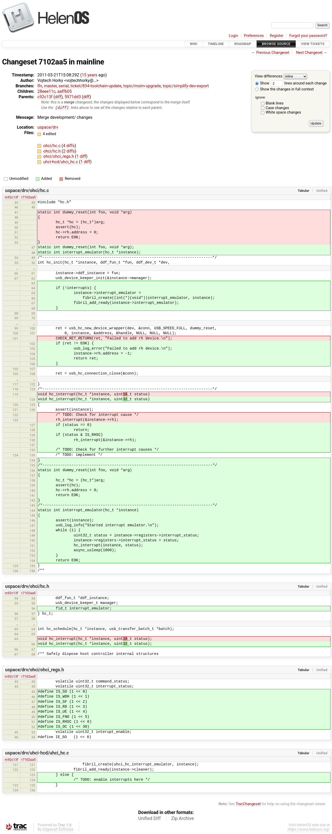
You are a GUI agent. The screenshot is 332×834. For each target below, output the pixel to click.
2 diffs (69, 151)
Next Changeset (309, 52)
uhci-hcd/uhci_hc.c (61, 162)
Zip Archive (182, 818)
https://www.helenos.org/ (309, 830)
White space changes (283, 112)
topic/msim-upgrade (142, 85)
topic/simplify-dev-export (186, 85)
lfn (39, 85)
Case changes (277, 108)
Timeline (216, 44)
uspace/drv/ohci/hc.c (27, 190)
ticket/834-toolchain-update (96, 85)
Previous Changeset (272, 52)
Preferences (254, 36)
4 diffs (69, 145)
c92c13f (44, 96)
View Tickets (312, 44)
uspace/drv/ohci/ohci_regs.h (34, 670)
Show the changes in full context (284, 89)
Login (233, 36)
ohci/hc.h (52, 151)
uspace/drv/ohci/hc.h (27, 586)
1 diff (81, 156)
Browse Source (276, 44)
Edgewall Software (58, 830)
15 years (89, 75)
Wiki (193, 44)
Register (276, 36)
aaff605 (64, 91)
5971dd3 (73, 96)
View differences (268, 76)
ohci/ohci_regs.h (59, 156)
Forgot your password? (308, 36)
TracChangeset (248, 804)
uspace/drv (47, 127)
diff (58, 96)
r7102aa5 (28, 197)
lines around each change (299, 83)
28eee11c (46, 91)
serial (64, 85)
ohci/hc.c (52, 145)
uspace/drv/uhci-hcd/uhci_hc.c (37, 753)
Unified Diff (149, 818)
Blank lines (274, 103)
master (50, 85)
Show (262, 83)
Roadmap (242, 44)
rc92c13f (11, 197)
